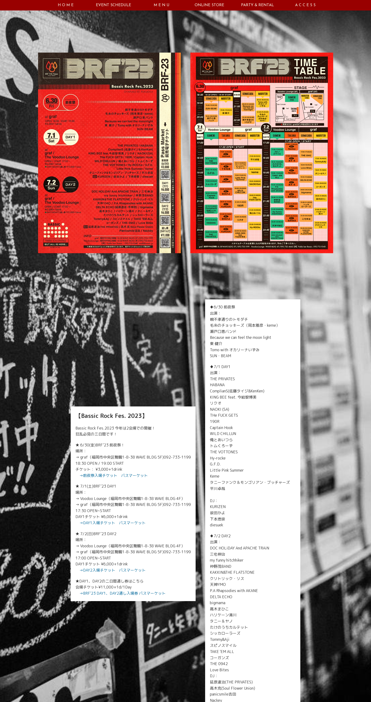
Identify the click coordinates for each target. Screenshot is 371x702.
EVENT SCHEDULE (113, 5)
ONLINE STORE (209, 5)
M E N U (161, 5)
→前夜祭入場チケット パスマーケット (113, 475)
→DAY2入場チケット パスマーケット (112, 570)
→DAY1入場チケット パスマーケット (112, 522)
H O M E (66, 5)
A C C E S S (305, 5)
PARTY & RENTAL (257, 5)
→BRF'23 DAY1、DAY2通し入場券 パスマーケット (122, 593)
